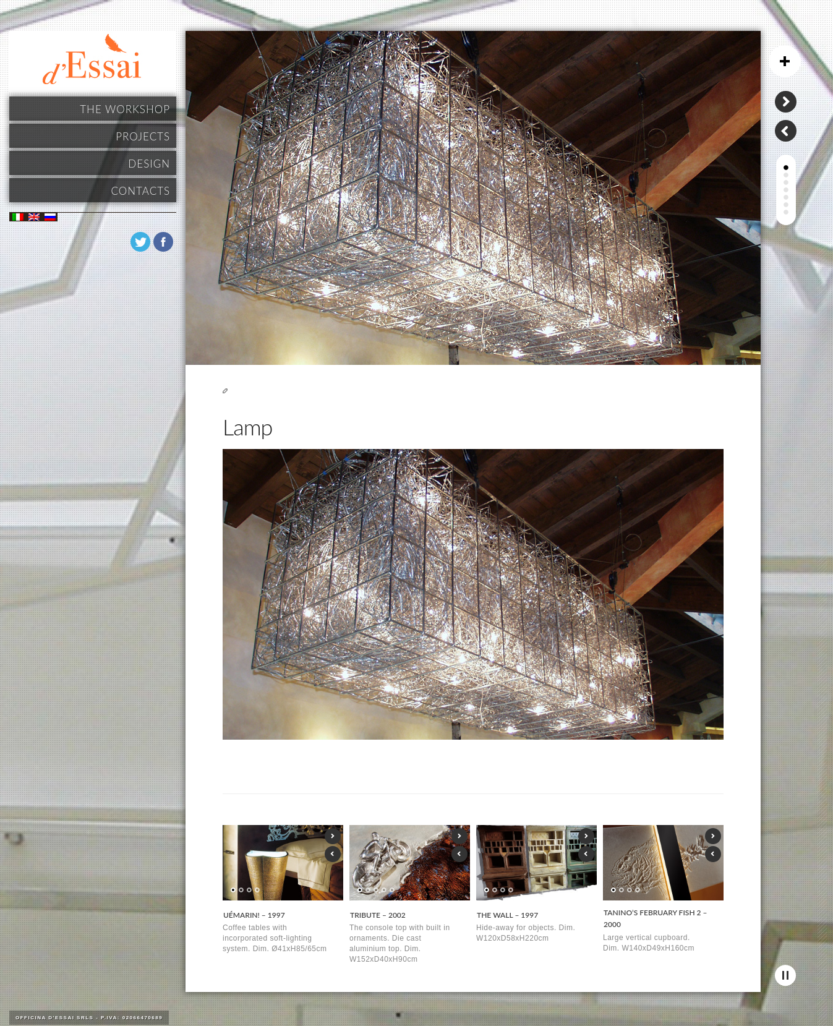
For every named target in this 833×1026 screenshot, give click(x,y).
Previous (333, 854)
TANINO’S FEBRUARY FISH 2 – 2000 (655, 919)
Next (333, 836)
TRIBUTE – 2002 (378, 915)
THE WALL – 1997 (507, 915)
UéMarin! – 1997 (254, 915)
